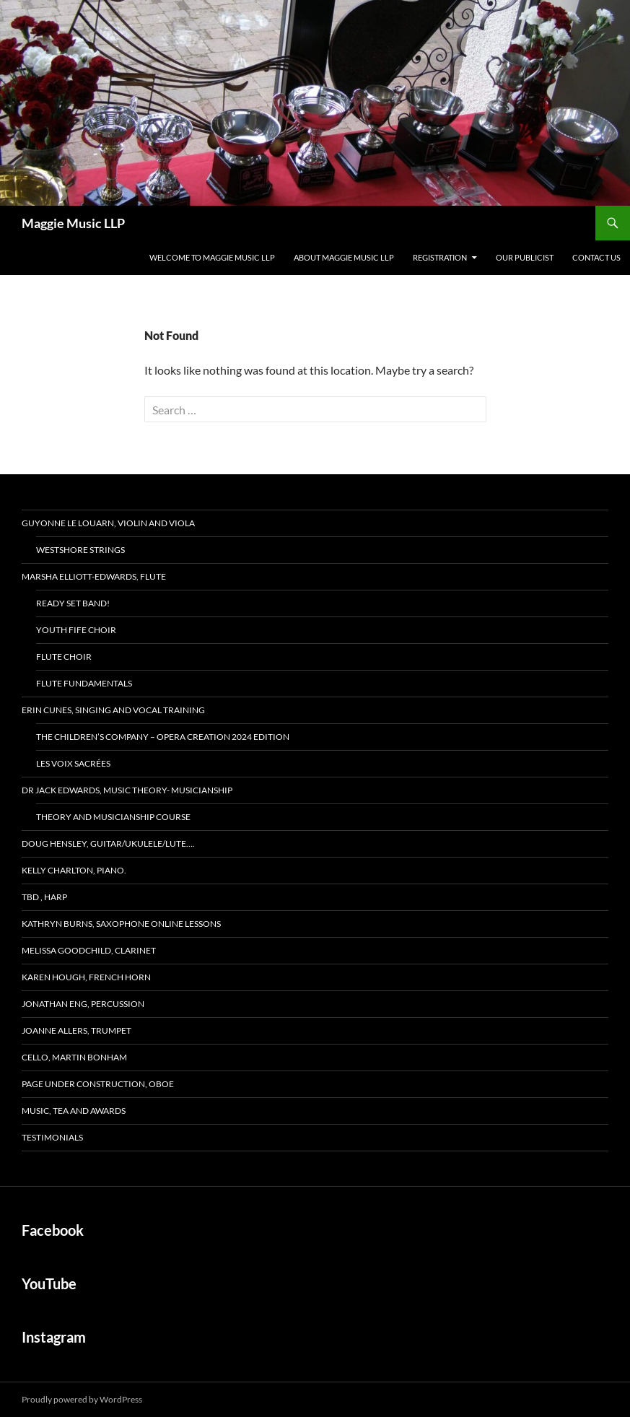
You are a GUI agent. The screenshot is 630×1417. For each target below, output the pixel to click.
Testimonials (52, 1137)
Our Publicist (525, 257)
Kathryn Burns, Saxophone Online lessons (121, 923)
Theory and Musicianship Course (113, 816)
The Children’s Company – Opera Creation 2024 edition (162, 736)
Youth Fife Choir (76, 629)
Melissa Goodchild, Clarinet (89, 950)
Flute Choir (64, 656)
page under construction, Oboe (98, 1083)
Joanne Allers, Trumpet (76, 1030)
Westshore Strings (80, 549)
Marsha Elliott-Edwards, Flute (94, 576)
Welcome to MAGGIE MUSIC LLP (212, 257)
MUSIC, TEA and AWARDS (74, 1110)
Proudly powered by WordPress (82, 1399)
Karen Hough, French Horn (86, 977)
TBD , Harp (44, 896)
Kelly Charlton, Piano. (74, 870)
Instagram (54, 1337)
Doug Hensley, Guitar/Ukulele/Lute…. (108, 843)
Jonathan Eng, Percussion (83, 1003)
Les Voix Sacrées (73, 763)
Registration (440, 257)
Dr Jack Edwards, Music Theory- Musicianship (127, 790)
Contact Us (596, 257)
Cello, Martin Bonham (74, 1057)
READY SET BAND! (73, 603)
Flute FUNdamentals (84, 683)
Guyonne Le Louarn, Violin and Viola (108, 523)
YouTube (49, 1283)
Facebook (53, 1230)
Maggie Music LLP (73, 223)
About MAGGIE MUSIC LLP (344, 257)
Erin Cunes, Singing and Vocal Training (113, 710)
